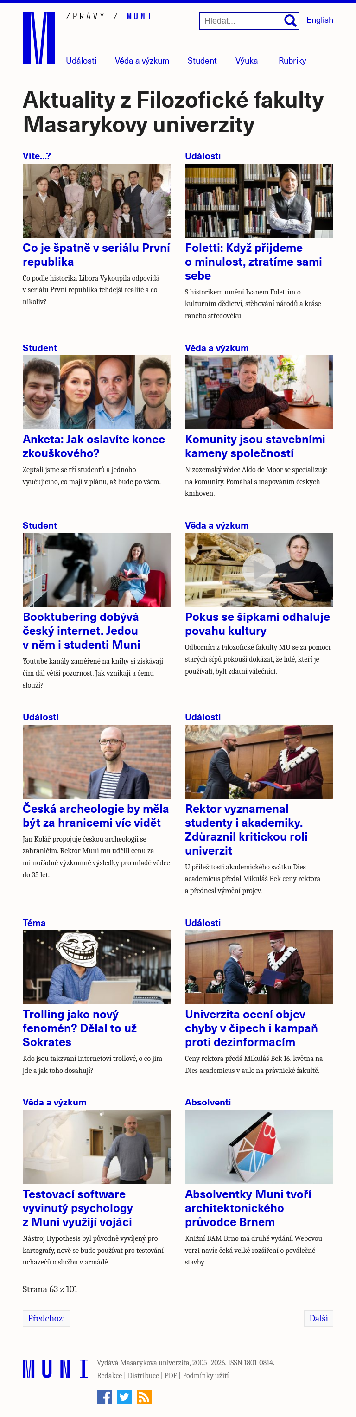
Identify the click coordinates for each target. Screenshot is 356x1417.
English (319, 19)
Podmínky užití (206, 1376)
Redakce (109, 1376)
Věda (142, 60)
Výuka (246, 60)
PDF (171, 1376)
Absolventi (208, 1101)
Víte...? (37, 155)
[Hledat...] (249, 21)
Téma (34, 922)
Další (318, 1318)
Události (81, 60)
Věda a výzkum (217, 347)
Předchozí (46, 1318)
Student (202, 60)
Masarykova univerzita (155, 1363)
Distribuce (143, 1376)
